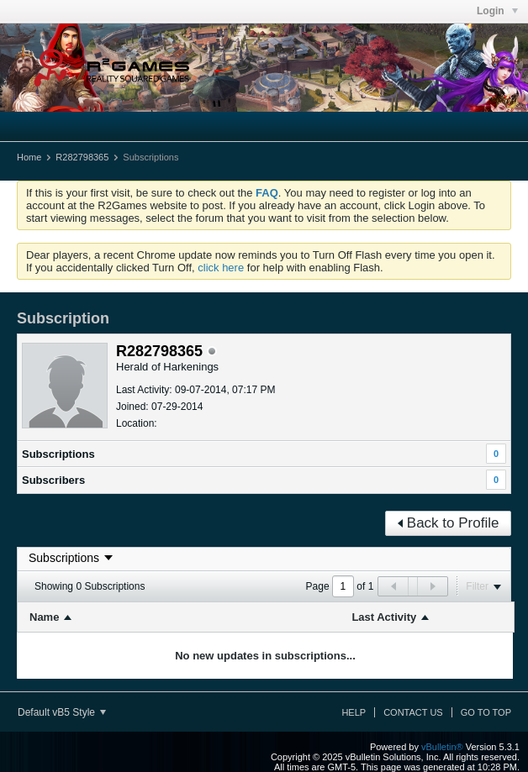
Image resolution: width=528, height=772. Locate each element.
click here (221, 267)
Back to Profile (448, 523)
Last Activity (383, 617)
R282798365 (81, 157)
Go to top (486, 712)
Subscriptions (58, 454)
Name (44, 617)
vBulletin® (442, 747)
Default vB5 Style (62, 712)
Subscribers (53, 480)
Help (353, 712)
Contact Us (413, 712)
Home (29, 157)
